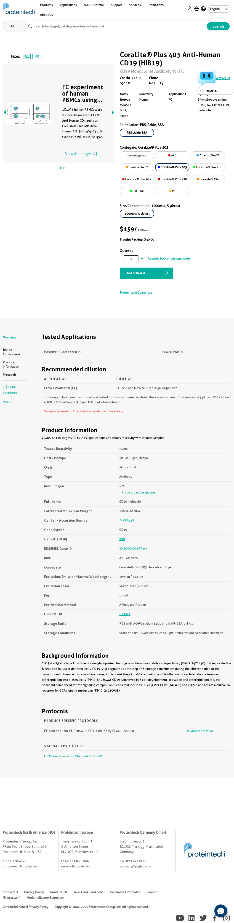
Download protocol (199, 731)
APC (172, 155)
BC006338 (126, 520)
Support (116, 5)
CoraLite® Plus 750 (172, 179)
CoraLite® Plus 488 (207, 167)
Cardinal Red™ (137, 167)
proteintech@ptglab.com (20, 866)
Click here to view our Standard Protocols (73, 756)
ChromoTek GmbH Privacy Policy (25, 907)
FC (37, 56)
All (27, 56)
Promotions (155, 5)
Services (135, 5)
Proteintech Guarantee (136, 292)
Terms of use (58, 892)
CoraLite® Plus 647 (137, 179)
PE (172, 191)
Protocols (9, 374)
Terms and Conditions (88, 892)
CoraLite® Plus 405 (172, 167)
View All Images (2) (81, 154)
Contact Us (10, 892)
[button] (220, 910)
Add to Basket (135, 273)
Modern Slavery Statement (45, 897)
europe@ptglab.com (75, 866)
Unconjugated (137, 155)
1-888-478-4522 (14, 861)
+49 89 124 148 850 (134, 861)
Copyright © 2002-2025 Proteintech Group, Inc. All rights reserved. (101, 907)
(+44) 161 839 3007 (75, 861)
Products (46, 5)
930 (122, 539)
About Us (46, 14)
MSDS (7, 402)
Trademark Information (125, 892)
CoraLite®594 (208, 179)
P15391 (124, 614)
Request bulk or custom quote (168, 258)
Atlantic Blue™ (208, 155)
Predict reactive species (138, 492)
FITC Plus (137, 191)
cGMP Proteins (93, 5)
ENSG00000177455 (133, 548)
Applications (68, 5)
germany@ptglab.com (135, 866)
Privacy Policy (34, 892)
